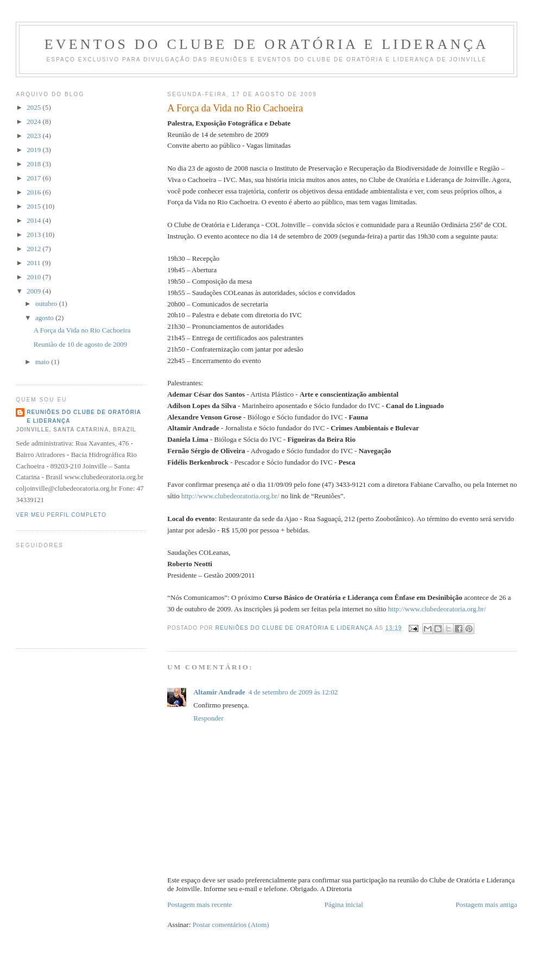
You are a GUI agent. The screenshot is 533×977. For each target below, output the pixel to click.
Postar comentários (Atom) (231, 924)
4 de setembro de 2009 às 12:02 (293, 692)
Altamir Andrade (219, 692)
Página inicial (344, 904)
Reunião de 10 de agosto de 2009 (81, 344)
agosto (45, 318)
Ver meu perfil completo (61, 515)
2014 (34, 220)
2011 (34, 263)
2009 (34, 291)
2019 (34, 150)
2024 (34, 121)
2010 (34, 277)
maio (43, 362)
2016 (34, 192)
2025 (34, 107)
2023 (34, 135)
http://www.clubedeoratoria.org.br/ (230, 496)
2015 (34, 206)
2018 (34, 164)
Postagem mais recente (199, 904)
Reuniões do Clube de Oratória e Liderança (84, 416)
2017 (34, 178)
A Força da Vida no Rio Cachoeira (82, 330)
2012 (34, 249)
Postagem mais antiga (486, 904)
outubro (47, 303)
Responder (208, 718)
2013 (34, 234)
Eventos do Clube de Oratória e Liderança (267, 44)
